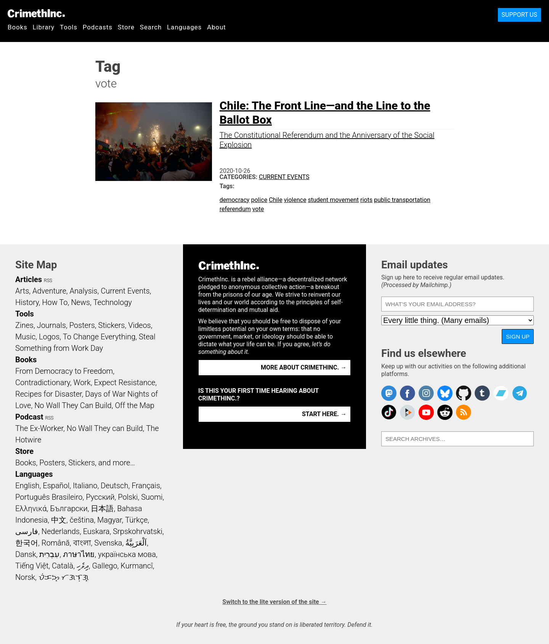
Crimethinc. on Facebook (407, 393)
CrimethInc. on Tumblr (482, 393)
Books (17, 27)
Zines (24, 325)
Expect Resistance (125, 382)
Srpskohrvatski (137, 531)
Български (69, 508)
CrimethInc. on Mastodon (388, 393)
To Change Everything (99, 336)
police (259, 199)
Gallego (104, 565)
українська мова (127, 554)
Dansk (25, 554)
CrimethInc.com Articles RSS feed (463, 412)
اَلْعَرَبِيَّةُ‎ (136, 542)
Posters (82, 325)
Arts (22, 290)
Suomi (151, 497)
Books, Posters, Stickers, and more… (75, 462)
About (216, 27)
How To (54, 302)
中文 (58, 520)
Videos (139, 325)
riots (366, 199)
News (80, 302)
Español (56, 485)
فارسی (26, 531)
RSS (48, 280)
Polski (128, 497)
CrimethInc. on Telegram (519, 393)
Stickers (111, 325)
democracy (235, 199)
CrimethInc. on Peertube (407, 412)
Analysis (83, 290)
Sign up (518, 336)
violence (295, 199)
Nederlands (61, 531)
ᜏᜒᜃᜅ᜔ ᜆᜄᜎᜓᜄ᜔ (64, 577)
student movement (333, 199)
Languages (184, 27)
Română (56, 542)
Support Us (519, 14)
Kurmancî (136, 565)
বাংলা (82, 542)
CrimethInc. (36, 13)
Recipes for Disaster (48, 394)
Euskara (96, 531)
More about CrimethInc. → (304, 367)
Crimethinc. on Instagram (426, 393)
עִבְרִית (49, 554)
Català (62, 565)
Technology (112, 302)
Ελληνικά (31, 508)
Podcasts (97, 27)
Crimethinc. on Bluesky (445, 393)
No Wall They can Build (105, 428)
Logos (49, 336)
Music (25, 336)
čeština (82, 520)
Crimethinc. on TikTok (388, 412)
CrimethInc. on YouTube (426, 412)
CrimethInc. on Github (463, 393)
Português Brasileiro (48, 497)
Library (44, 27)
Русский (100, 497)
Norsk (25, 577)
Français (146, 485)
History (27, 302)
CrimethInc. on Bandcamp (501, 393)
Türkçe (136, 520)
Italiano (85, 485)
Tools (68, 27)
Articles (28, 279)
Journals (51, 325)
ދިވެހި (83, 565)
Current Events (284, 177)
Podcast (29, 416)
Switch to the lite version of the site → (274, 601)
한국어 (26, 542)
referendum (235, 209)
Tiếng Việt (31, 565)
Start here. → (324, 414)
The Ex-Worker (39, 428)
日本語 (102, 508)
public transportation (402, 199)
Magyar (109, 520)
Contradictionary (42, 382)
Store (126, 27)
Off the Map (134, 405)
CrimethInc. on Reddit (445, 412)
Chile (276, 199)
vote (258, 209)
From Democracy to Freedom (64, 371)
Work (82, 382)
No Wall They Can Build (73, 405)
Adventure (49, 290)
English (27, 485)
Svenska (108, 542)
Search (151, 27)
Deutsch (114, 485)
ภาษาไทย (79, 554)
